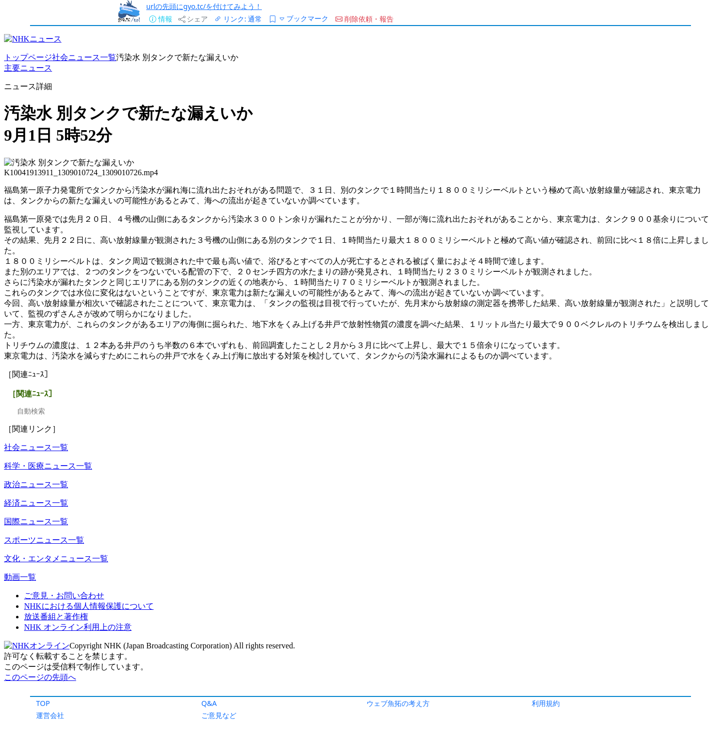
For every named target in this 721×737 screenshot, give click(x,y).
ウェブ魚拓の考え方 (398, 703)
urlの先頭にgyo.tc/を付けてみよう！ (204, 6)
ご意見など (218, 715)
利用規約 (546, 703)
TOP (43, 703)
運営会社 (50, 715)
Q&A (209, 703)
